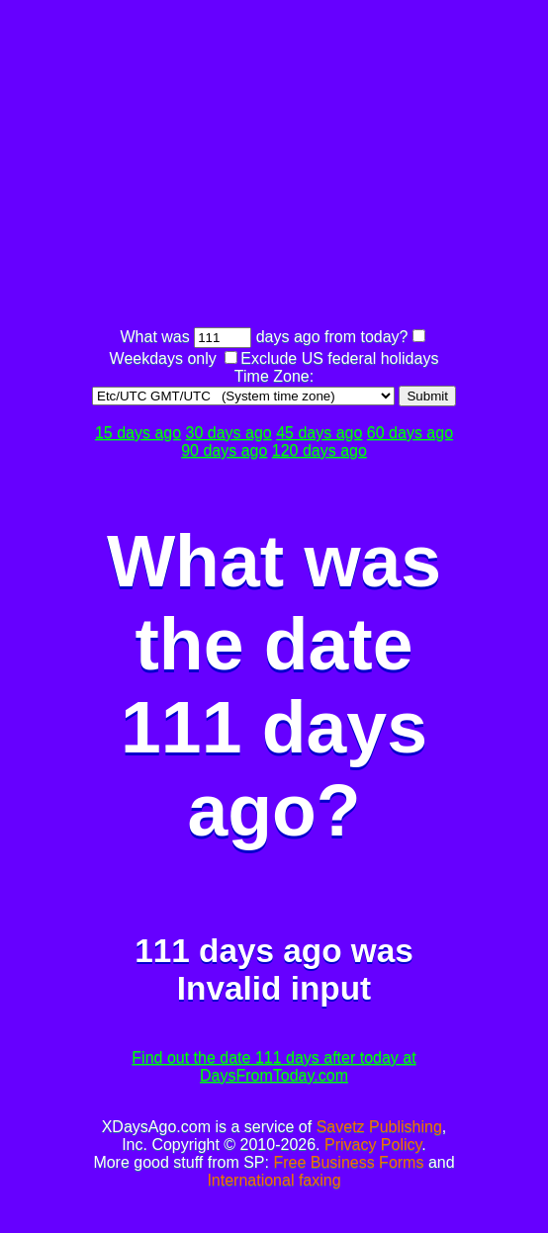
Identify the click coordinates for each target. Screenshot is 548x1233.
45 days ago (319, 432)
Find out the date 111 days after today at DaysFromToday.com (273, 1066)
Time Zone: (274, 376)
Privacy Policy (372, 1144)
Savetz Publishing (379, 1126)
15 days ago (138, 432)
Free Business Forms (348, 1162)
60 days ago (410, 432)
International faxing (273, 1180)
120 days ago (319, 450)
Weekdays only (163, 358)
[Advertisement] (317, 166)
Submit (427, 396)
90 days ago (224, 450)
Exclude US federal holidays (339, 358)
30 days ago (229, 432)
